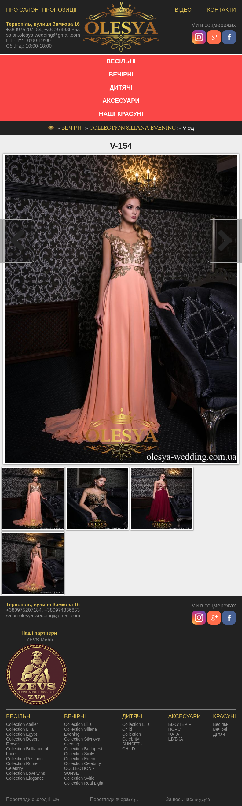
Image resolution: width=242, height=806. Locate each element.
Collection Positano (24, 758)
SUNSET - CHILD (132, 746)
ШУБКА (175, 739)
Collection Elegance (25, 778)
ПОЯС (174, 729)
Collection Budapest (83, 748)
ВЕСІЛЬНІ (121, 61)
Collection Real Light (83, 783)
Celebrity (14, 768)
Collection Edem (79, 758)
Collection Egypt (21, 734)
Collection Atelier (22, 724)
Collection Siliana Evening (133, 128)
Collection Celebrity (82, 763)
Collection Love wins (25, 773)
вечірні (73, 128)
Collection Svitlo (79, 778)
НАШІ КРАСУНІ (121, 113)
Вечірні (220, 729)
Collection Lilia (20, 729)
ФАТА (173, 734)
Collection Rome (22, 763)
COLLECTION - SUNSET (79, 771)
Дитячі (219, 734)
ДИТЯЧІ (121, 87)
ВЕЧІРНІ (121, 74)
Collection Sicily (79, 753)
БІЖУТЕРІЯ (179, 724)
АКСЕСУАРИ (120, 100)
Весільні (221, 724)
